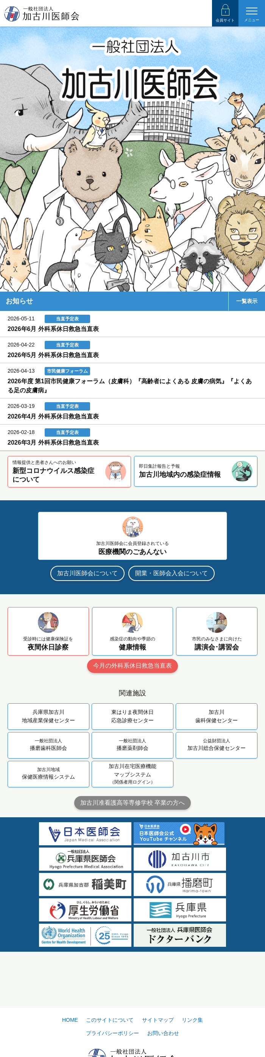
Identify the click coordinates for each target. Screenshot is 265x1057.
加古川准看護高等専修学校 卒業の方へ (132, 802)
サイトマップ (158, 1020)
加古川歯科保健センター (216, 716)
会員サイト (225, 13)
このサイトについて (110, 1020)
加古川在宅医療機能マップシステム (132, 774)
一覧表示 (246, 301)
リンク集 (192, 1020)
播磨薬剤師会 (132, 744)
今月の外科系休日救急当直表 (132, 665)
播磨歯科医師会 (48, 744)
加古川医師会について (87, 573)
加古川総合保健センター (216, 744)
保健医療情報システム (48, 773)
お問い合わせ (163, 1033)
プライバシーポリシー (112, 1033)
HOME (70, 1020)
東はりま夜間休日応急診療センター (132, 716)
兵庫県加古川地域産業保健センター (48, 716)
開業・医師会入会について (171, 573)
